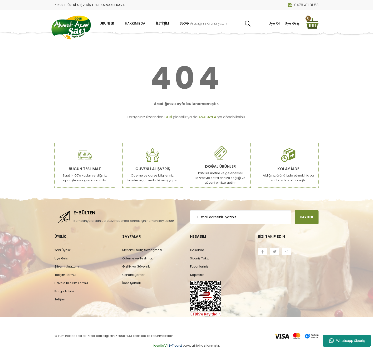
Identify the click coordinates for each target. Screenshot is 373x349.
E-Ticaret (175, 346)
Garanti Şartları (133, 275)
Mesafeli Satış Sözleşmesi (142, 250)
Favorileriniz (199, 266)
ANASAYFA (207, 116)
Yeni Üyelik (62, 250)
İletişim (162, 23)
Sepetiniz (197, 275)
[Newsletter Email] (240, 217)
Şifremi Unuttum (66, 266)
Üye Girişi (61, 258)
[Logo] (71, 27)
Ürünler (107, 23)
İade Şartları (131, 283)
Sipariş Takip (200, 258)
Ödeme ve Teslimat (137, 258)
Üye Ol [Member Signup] (274, 23)
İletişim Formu (65, 275)
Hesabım (197, 250)
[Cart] (312, 23)
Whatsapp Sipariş (347, 340)
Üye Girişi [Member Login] (292, 23)
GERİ (168, 116)
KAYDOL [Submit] (307, 217)
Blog (184, 23)
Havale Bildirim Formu (71, 283)
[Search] (220, 23)
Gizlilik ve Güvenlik (136, 266)
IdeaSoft (160, 346)
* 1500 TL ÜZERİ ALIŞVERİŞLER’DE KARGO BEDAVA (89, 5)
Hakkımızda (135, 23)
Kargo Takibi (64, 291)
